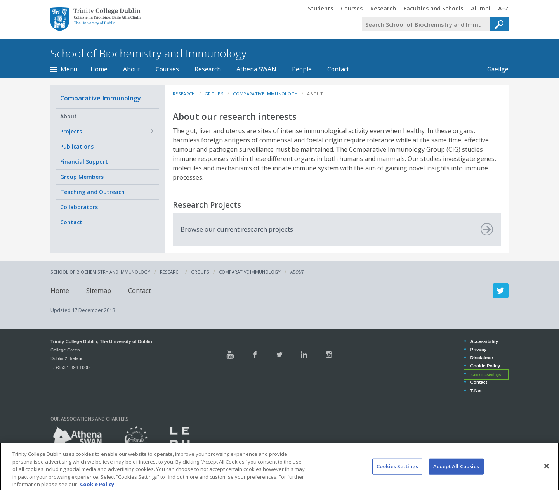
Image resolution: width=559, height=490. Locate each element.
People (302, 69)
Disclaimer (481, 357)
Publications (77, 146)
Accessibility (484, 341)
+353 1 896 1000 (72, 367)
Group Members (82, 176)
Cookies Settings (486, 374)
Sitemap (98, 290)
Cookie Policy (485, 365)
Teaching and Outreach (92, 192)
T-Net (475, 390)
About (131, 69)
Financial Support (84, 161)
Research (207, 69)
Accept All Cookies (456, 473)
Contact (338, 69)
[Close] (546, 473)
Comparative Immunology (100, 97)
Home (99, 69)
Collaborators (79, 207)
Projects (71, 131)
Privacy (478, 349)
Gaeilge (494, 69)
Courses (167, 69)
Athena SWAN (256, 69)
